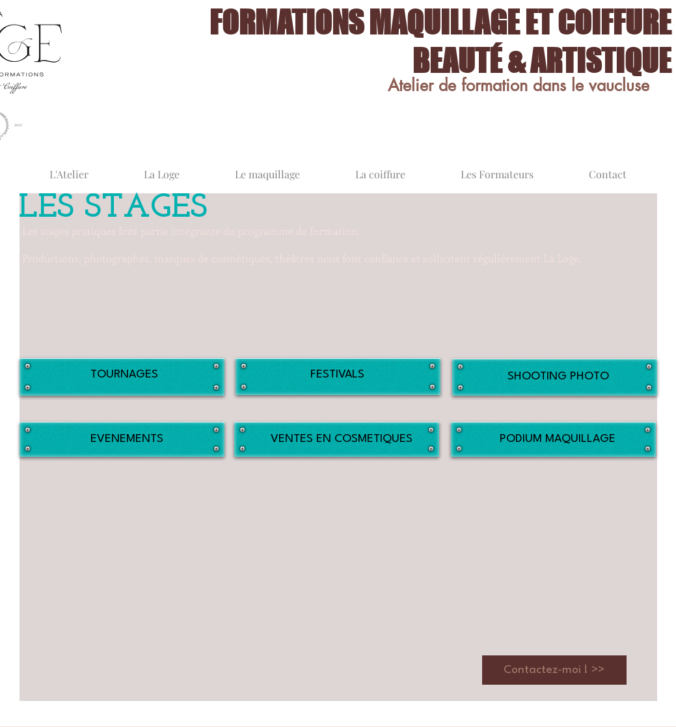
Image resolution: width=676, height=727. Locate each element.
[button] (124, 502)
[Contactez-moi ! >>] (554, 670)
